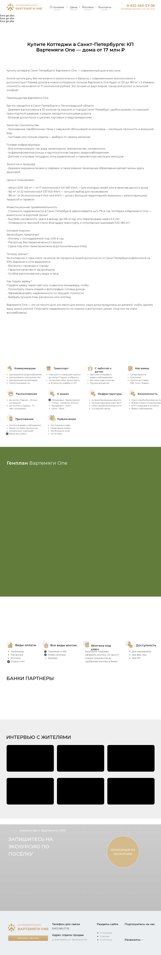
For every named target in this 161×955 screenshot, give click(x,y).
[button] (16, 696)
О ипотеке (106, 939)
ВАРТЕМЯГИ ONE (28, 8)
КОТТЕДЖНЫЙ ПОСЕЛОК (27, 5)
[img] (10, 7)
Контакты (104, 7)
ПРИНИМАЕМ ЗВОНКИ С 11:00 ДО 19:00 (138, 9)
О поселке (57, 7)
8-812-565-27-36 (141, 5)
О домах (104, 936)
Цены (73, 7)
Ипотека (88, 7)
